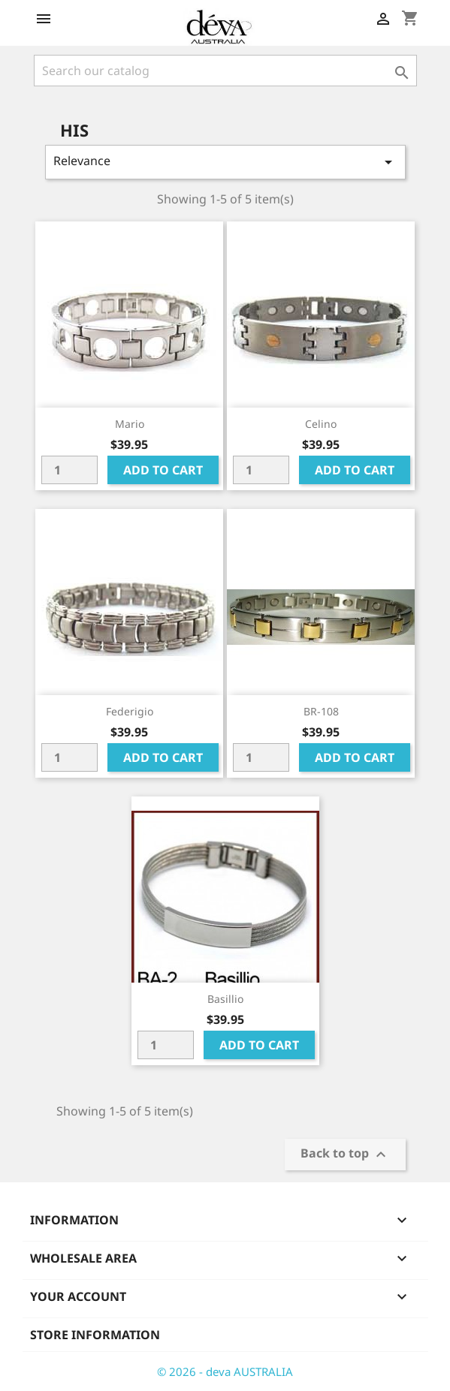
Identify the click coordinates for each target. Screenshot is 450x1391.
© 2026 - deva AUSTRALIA (225, 1371)
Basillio (225, 999)
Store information (95, 1334)
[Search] (225, 70)
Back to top (345, 1155)
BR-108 (321, 711)
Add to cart (163, 470)
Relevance (225, 161)
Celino (321, 424)
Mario (129, 424)
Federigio (129, 711)
